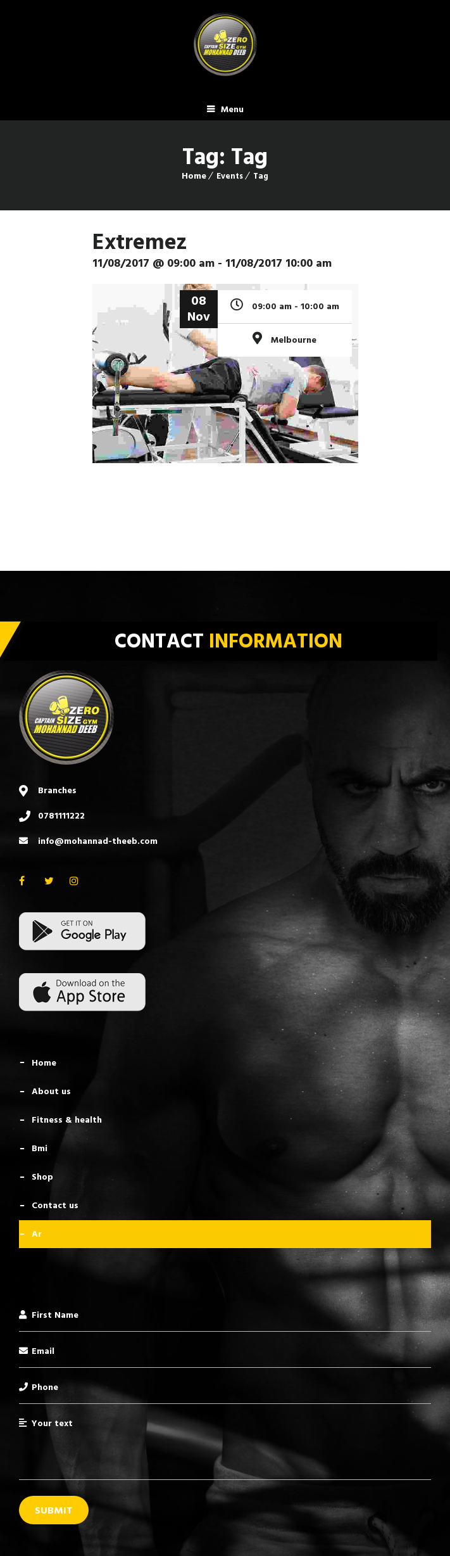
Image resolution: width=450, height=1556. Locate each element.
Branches (57, 790)
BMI (39, 1148)
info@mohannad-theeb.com (98, 841)
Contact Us (55, 1205)
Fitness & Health (67, 1120)
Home (194, 176)
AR (37, 1234)
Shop (42, 1177)
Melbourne (293, 340)
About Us (51, 1091)
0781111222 (61, 815)
